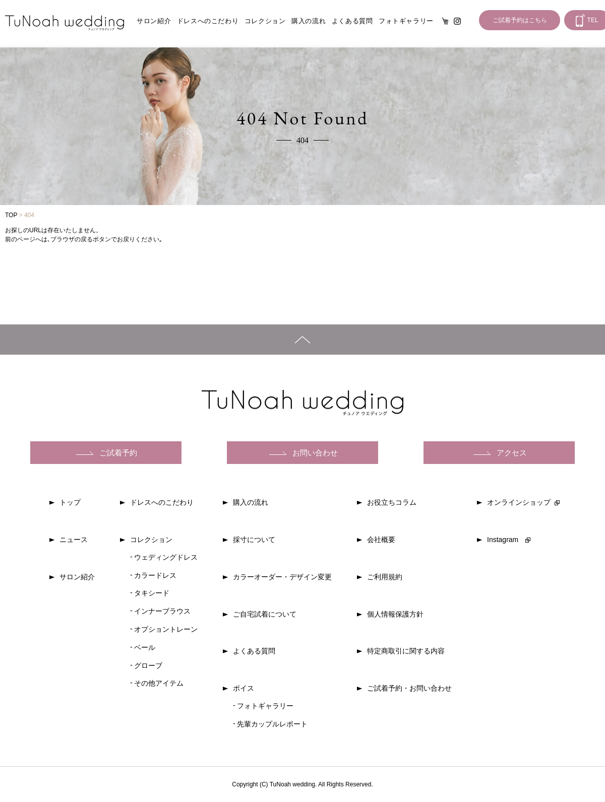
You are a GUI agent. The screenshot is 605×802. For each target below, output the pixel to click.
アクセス (512, 452)
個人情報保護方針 (395, 614)
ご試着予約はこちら (520, 20)
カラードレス (155, 575)
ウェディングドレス (166, 557)
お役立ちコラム (391, 502)
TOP (11, 215)
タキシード (151, 593)
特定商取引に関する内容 (406, 651)
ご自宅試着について (264, 614)
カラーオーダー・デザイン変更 (282, 577)
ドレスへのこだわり (208, 21)
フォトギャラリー (406, 21)
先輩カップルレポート (272, 724)
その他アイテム (159, 683)
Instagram (457, 21)
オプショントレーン (166, 629)
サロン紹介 (154, 21)
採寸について (254, 540)
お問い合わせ (315, 452)
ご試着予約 (118, 452)
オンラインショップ (519, 502)
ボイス (243, 688)
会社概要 (381, 540)
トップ (70, 502)
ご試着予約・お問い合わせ (409, 688)
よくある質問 (352, 21)
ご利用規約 (384, 577)
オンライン (445, 21)
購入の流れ (308, 21)
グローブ (148, 665)
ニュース (73, 540)
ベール (144, 647)
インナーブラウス (162, 611)
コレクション (265, 21)
